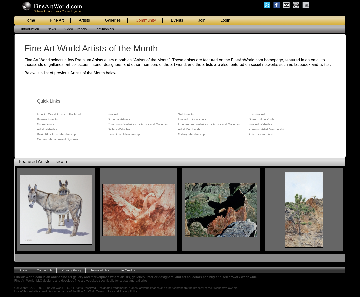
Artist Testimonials (261, 134)
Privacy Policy (72, 270)
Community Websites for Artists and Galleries (138, 124)
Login (225, 20)
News (52, 29)
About (24, 270)
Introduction (30, 29)
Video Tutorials (75, 29)
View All (61, 162)
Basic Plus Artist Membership (56, 134)
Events (177, 20)
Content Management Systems (57, 139)
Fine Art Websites (260, 124)
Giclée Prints (45, 124)
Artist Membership (190, 129)
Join (202, 20)
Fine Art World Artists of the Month (60, 114)
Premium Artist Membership (267, 129)
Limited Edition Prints (192, 119)
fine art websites (86, 280)
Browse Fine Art (47, 119)
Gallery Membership (191, 134)
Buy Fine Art (257, 114)
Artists (84, 20)
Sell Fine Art (186, 114)
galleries (142, 280)
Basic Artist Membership (124, 134)
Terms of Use (100, 270)
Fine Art (57, 20)
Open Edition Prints (261, 119)
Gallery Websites (119, 129)
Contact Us (44, 270)
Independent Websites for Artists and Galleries (209, 124)
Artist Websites (47, 129)
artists (124, 280)
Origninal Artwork (119, 119)
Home (29, 20)
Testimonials (104, 29)
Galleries (113, 20)
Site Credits (126, 270)
